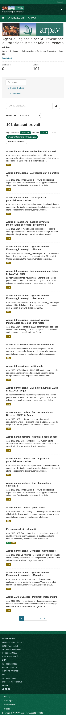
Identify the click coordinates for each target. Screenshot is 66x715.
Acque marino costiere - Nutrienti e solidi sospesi (32, 437)
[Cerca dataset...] (29, 106)
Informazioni (14, 93)
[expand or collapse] (61, 9)
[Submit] (56, 106)
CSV (8, 165)
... (35, 618)
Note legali (8, 700)
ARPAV (32, 17)
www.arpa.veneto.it (10, 656)
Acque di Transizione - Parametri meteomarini (30, 344)
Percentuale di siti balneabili (21, 529)
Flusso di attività (16, 88)
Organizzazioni (16, 17)
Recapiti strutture (9, 667)
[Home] (3, 17)
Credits (7, 709)
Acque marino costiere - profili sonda (25, 507)
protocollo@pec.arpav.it (12, 682)
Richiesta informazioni (11, 671)
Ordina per (11, 115)
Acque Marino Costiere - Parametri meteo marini (31, 597)
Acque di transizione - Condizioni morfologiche (31, 551)
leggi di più (7, 58)
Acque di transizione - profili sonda (24, 366)
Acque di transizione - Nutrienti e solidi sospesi (31, 151)
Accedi (60, 2)
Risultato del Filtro (16, 141)
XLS (8, 542)
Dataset (12, 82)
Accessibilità (9, 705)
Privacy (7, 696)
